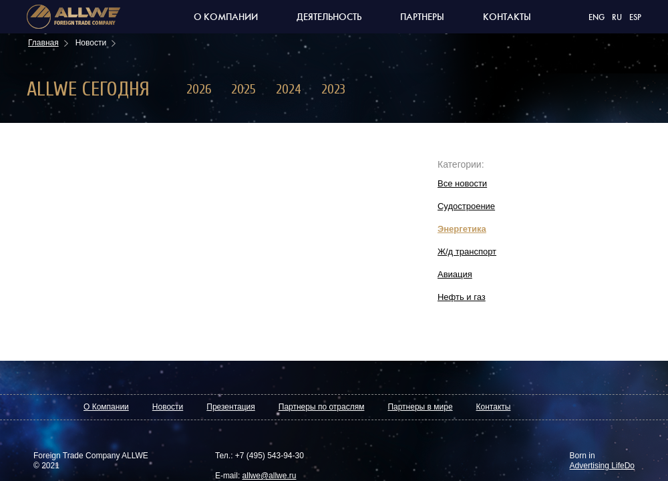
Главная (43, 42)
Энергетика (462, 229)
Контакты (507, 17)
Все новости (462, 183)
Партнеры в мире (419, 407)
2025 (243, 89)
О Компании (106, 407)
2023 (333, 89)
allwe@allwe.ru (269, 475)
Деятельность (329, 17)
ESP (635, 17)
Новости (167, 407)
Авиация (455, 274)
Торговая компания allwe (73, 17)
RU (617, 17)
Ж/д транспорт (467, 252)
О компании (226, 17)
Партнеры (422, 17)
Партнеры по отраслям (322, 407)
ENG (597, 17)
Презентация (230, 407)
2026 (198, 89)
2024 (288, 89)
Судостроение (466, 206)
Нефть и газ (462, 297)
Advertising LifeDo (602, 465)
